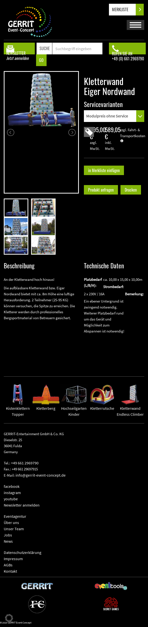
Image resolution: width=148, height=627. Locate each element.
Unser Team (14, 528)
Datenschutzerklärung (22, 552)
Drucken (131, 190)
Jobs (8, 534)
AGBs (8, 564)
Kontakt (10, 571)
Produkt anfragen (101, 190)
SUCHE (45, 48)
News (8, 541)
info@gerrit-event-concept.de (41, 475)
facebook (12, 486)
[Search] (77, 48)
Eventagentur (15, 516)
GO (41, 60)
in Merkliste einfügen (104, 170)
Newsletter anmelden (22, 505)
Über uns (11, 522)
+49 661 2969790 (25, 462)
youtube (11, 498)
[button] (9, 618)
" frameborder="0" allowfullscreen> (41, 344)
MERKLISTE (124, 9)
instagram (12, 492)
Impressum (13, 558)
